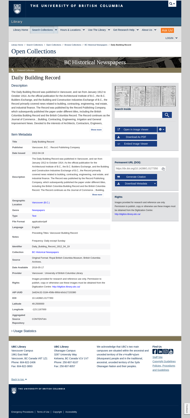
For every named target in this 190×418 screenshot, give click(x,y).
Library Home (20, 29)
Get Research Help (123, 29)
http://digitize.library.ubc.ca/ (66, 286)
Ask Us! (167, 30)
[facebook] (154, 352)
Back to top (19, 379)
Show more (96, 130)
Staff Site (157, 357)
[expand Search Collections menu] (56, 30)
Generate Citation (131, 176)
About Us (147, 29)
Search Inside (123, 109)
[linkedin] (160, 352)
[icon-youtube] (170, 352)
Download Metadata (136, 183)
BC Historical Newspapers (45, 252)
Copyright (57, 412)
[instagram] (165, 352)
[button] (26, 379)
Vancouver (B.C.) (41, 202)
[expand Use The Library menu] (109, 30)
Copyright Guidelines (164, 361)
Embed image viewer (132, 143)
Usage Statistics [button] (23, 331)
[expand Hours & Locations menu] (84, 30)
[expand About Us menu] (155, 30)
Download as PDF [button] (131, 137)
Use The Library (97, 29)
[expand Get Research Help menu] (138, 30)
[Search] (167, 115)
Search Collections (42, 29)
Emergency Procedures (22, 412)
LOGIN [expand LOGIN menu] (169, 38)
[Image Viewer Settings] (161, 129)
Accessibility (71, 412)
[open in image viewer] (122, 96)
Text (34, 216)
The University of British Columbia (19, 9)
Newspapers (38, 210)
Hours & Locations (70, 29)
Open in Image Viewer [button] (132, 129)
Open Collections (33, 51)
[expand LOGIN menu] (176, 38)
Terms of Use (43, 412)
